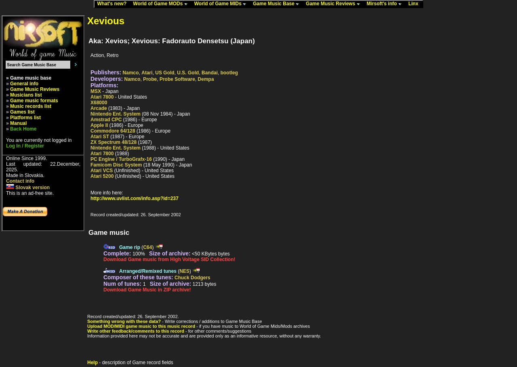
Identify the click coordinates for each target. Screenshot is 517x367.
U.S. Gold (188, 73)
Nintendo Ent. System (115, 114)
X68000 (98, 102)
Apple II (99, 125)
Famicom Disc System (116, 165)
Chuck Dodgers (192, 278)
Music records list (30, 106)
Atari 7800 (101, 97)
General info (24, 83)
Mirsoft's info (386, 4)
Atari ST (99, 136)
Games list (22, 112)
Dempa (206, 79)
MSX (95, 91)
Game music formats (34, 100)
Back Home (23, 129)
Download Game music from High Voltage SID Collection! (169, 259)
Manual (18, 123)
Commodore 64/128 (112, 131)
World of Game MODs (161, 4)
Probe (150, 79)
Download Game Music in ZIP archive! (147, 290)
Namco (131, 73)
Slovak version (28, 187)
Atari (146, 73)
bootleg (229, 73)
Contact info (20, 181)
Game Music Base (277, 4)
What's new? (113, 4)
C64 (147, 247)
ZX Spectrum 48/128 (113, 142)
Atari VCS (101, 170)
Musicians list (26, 95)
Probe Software (177, 79)
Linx (415, 4)
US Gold (164, 73)
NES (184, 271)
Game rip (129, 247)
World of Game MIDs (222, 4)
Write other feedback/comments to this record (135, 331)
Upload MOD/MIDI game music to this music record (141, 326)
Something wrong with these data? (124, 321)
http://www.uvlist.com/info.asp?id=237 (134, 198)
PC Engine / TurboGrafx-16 (121, 159)
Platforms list (25, 117)
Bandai (210, 73)
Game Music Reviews (334, 4)
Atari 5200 (101, 176)
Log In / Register (25, 146)
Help (92, 362)
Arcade (98, 108)
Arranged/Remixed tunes (148, 271)
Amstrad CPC (106, 119)
